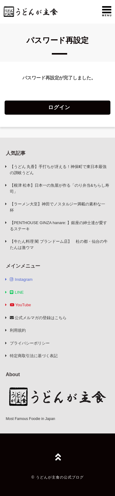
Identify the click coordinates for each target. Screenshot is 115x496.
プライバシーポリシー (30, 343)
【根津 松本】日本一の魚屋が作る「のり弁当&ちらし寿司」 (59, 188)
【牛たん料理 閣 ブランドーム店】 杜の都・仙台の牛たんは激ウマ (59, 244)
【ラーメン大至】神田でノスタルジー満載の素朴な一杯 (57, 207)
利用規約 (18, 330)
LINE (17, 292)
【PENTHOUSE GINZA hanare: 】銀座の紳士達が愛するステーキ (58, 225)
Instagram (21, 279)
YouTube (20, 305)
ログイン (59, 107)
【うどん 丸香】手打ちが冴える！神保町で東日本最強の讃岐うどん (58, 169)
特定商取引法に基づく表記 (34, 355)
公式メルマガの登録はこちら (38, 317)
